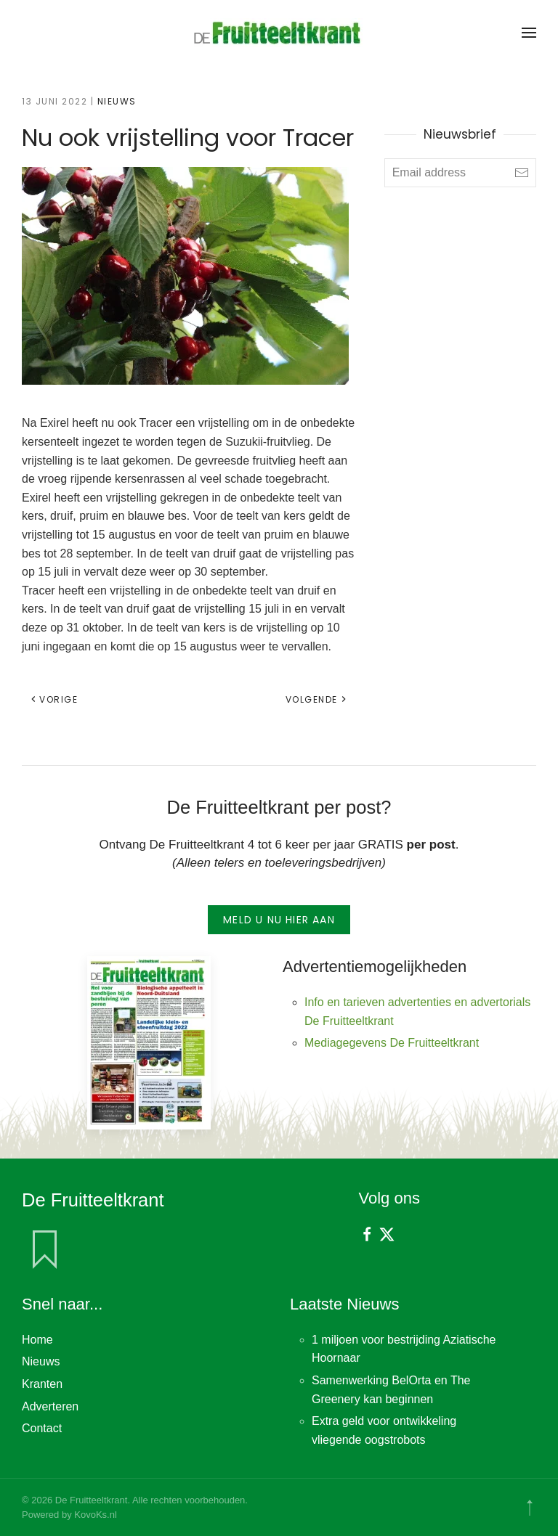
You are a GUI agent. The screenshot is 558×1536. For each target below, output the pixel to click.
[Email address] (460, 172)
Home (37, 1339)
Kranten (42, 1384)
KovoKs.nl (95, 1514)
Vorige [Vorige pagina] (54, 699)
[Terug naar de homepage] (279, 32)
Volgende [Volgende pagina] (316, 699)
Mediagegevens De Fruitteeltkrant (391, 1043)
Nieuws (117, 101)
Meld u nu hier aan (279, 919)
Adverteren (50, 1406)
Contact (42, 1428)
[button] (529, 32)
